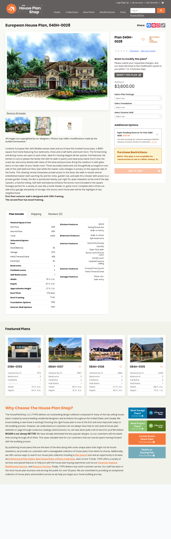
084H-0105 (137, 366)
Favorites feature (107, 462)
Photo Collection (66, 458)
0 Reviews (134, 51)
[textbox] (138, 98)
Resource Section (42, 466)
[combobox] (138, 98)
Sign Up (125, 3)
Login (118, 3)
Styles (57, 12)
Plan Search (81, 455)
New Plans (89, 12)
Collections (72, 12)
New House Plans (45, 458)
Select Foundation (123, 103)
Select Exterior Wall (123, 112)
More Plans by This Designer (154, 39)
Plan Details (16, 214)
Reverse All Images (16, 113)
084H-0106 (96, 366)
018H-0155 (15, 366)
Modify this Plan (128, 75)
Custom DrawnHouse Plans (147, 439)
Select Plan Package (124, 94)
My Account (137, 3)
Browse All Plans (137, 15)
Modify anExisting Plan (147, 452)
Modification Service (16, 466)
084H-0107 (55, 366)
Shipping (36, 214)
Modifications (107, 12)
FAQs (123, 12)
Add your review (148, 51)
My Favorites (152, 3)
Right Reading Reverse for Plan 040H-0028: (135, 134)
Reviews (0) (55, 214)
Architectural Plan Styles (21, 458)
